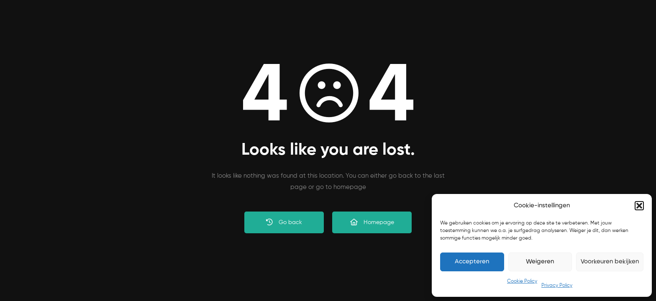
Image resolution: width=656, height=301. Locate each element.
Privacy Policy (556, 285)
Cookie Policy (522, 281)
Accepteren (472, 261)
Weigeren (540, 261)
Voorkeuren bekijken (610, 261)
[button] (639, 206)
